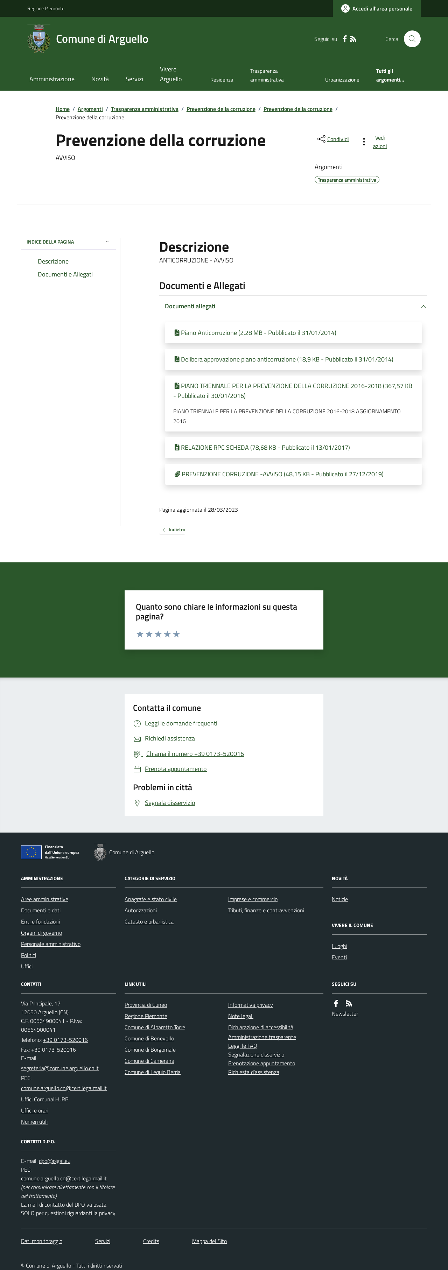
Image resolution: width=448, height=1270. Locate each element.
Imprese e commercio (253, 899)
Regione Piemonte (45, 8)
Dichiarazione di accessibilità (260, 1027)
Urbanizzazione (342, 80)
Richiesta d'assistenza (253, 1072)
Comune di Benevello (149, 1038)
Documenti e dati (41, 910)
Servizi (134, 79)
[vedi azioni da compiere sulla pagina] (375, 141)
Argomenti (90, 109)
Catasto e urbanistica (149, 921)
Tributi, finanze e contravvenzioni (266, 910)
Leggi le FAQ (242, 1045)
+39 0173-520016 (65, 1040)
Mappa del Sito (209, 1241)
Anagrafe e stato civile (151, 899)
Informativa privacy (250, 1005)
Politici (28, 955)
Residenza (221, 80)
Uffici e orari (34, 1110)
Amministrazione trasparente (262, 1037)
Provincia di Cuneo (146, 1005)
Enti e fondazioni (40, 921)
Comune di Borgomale (150, 1049)
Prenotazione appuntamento (261, 1063)
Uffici (27, 966)
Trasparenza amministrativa (267, 75)
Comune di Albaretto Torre (155, 1027)
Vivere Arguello (171, 74)
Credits (151, 1241)
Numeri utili (34, 1121)
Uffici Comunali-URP (44, 1099)
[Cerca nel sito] (409, 38)
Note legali (240, 1016)
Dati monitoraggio (41, 1241)
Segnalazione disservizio (256, 1054)
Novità (100, 79)
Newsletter (345, 1013)
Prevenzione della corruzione (221, 109)
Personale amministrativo (50, 944)
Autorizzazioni (141, 910)
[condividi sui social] (332, 139)
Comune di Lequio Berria (153, 1072)
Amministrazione (52, 79)
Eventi (339, 957)
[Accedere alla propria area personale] (377, 8)
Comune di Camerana (149, 1061)
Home (63, 109)
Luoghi (339, 946)
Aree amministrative (44, 899)
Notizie (340, 899)
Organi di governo (41, 932)
